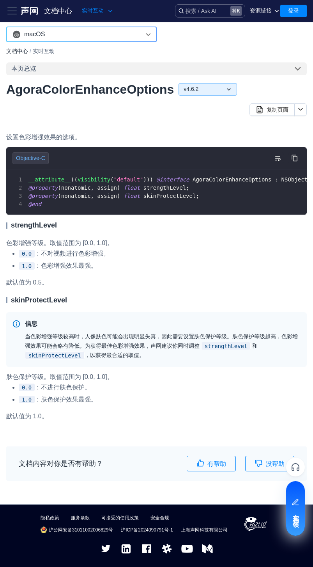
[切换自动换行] (277, 158)
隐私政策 (50, 518)
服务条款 (80, 518)
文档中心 (58, 11)
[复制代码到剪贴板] (294, 158)
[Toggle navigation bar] (12, 11)
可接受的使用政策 (120, 518)
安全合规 (159, 518)
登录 (293, 10)
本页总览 (23, 68)
